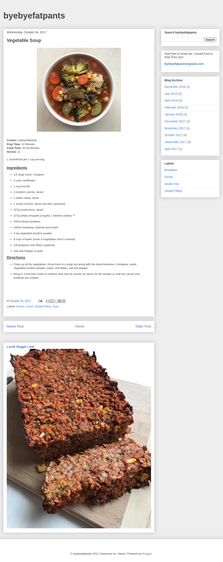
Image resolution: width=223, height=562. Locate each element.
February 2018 (174, 107)
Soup (55, 306)
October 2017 (173, 135)
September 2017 (175, 142)
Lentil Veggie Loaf (20, 346)
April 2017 (171, 149)
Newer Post (15, 326)
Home (79, 326)
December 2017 (175, 121)
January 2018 (173, 114)
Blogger (147, 553)
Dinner (20, 306)
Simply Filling (43, 306)
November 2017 (175, 128)
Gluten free (172, 184)
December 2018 (175, 86)
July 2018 (171, 93)
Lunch (29, 306)
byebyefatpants (34, 15)
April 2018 (171, 100)
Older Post (143, 326)
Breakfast (171, 170)
